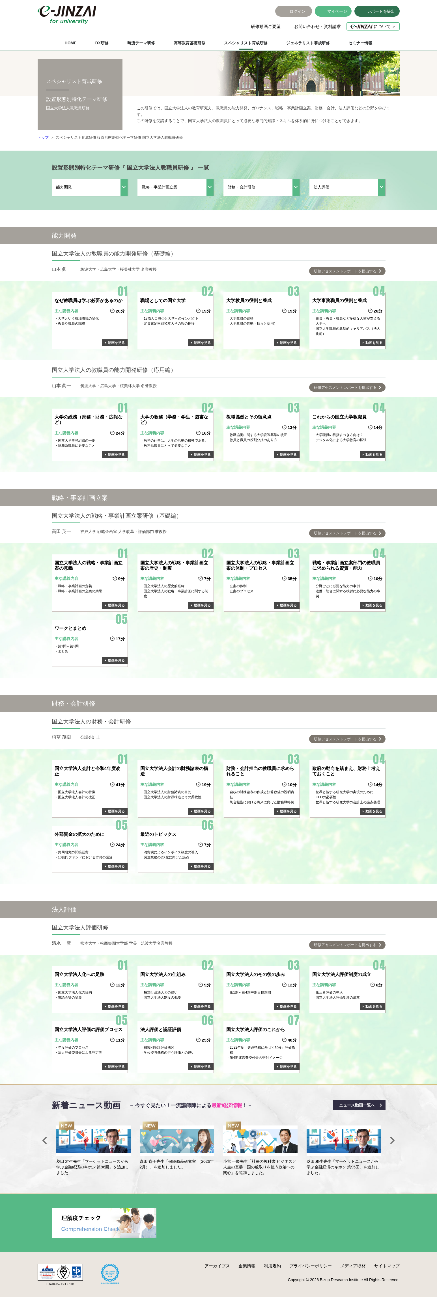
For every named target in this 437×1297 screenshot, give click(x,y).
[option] (93, 1149)
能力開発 (64, 187)
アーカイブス (217, 1265)
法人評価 (322, 187)
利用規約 (272, 1265)
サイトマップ (387, 1265)
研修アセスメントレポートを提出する (345, 271)
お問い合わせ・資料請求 (317, 26)
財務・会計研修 (241, 187)
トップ (43, 137)
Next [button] (393, 1140)
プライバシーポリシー (310, 1265)
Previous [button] (45, 1140)
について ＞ (373, 26)
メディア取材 (353, 1265)
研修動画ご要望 (266, 26)
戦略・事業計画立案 (159, 187)
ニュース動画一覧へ (357, 1105)
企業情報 (246, 1265)
